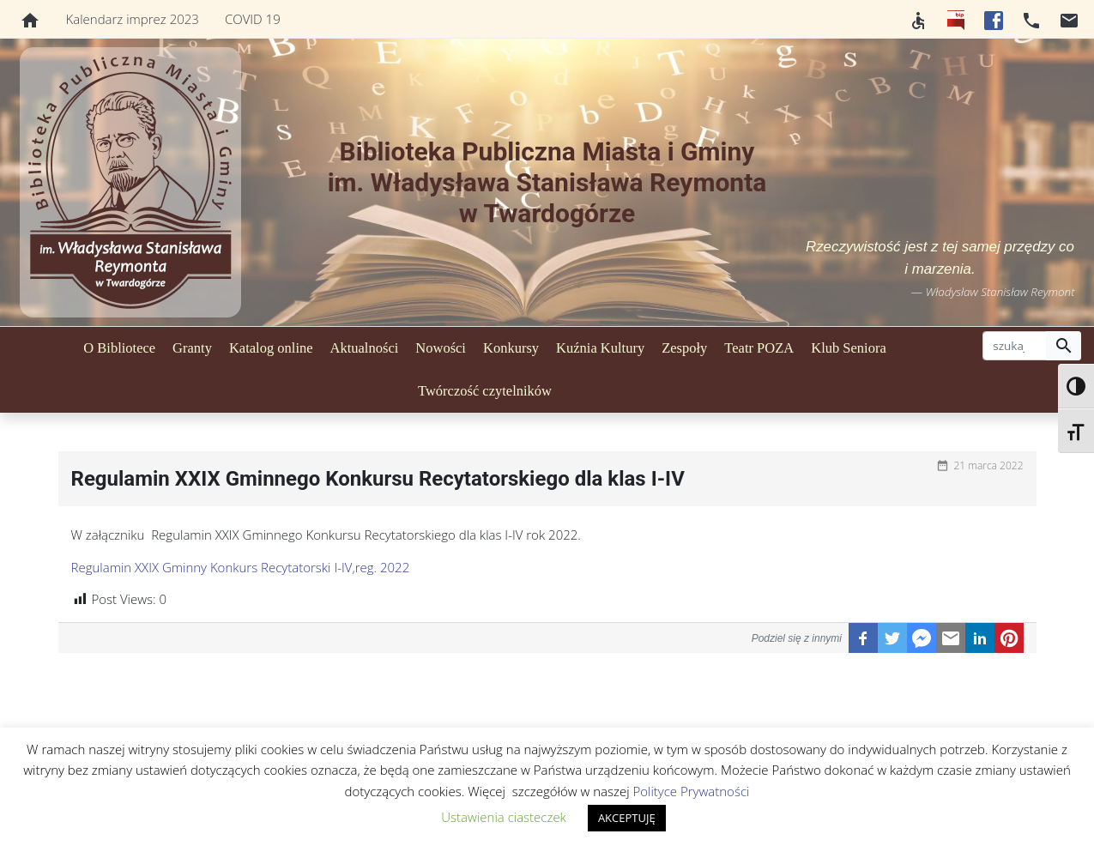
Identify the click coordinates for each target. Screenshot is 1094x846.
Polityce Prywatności (690, 791)
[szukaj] (1014, 345)
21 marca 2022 (988, 465)
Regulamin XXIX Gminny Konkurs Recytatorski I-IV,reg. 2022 (240, 567)
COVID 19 (253, 18)
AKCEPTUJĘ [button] (627, 817)
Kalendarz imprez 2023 (132, 18)
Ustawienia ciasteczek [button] (503, 816)
